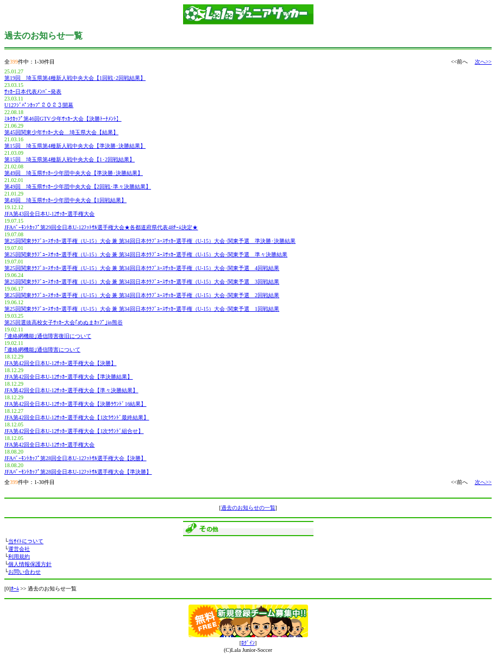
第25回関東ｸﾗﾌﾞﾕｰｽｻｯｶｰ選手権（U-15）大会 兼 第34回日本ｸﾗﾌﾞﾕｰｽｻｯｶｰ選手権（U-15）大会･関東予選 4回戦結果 (141, 268)
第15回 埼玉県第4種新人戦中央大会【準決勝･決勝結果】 (75, 146)
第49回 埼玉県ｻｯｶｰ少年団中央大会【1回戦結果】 (65, 200)
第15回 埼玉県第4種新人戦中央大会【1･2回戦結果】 (69, 159)
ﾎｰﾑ (15, 589)
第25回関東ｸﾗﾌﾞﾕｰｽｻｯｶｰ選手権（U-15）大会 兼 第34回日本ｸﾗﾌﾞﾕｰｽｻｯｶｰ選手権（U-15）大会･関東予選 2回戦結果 (141, 295)
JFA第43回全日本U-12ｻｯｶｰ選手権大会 (49, 214)
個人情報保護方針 (30, 564)
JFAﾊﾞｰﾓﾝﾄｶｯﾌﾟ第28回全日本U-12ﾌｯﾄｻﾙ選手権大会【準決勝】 (78, 472)
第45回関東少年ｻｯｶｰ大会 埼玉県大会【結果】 (61, 132)
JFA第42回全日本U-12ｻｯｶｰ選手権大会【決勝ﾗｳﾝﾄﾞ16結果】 (75, 404)
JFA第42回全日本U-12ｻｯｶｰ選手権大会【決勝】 (60, 363)
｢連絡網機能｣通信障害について (42, 350)
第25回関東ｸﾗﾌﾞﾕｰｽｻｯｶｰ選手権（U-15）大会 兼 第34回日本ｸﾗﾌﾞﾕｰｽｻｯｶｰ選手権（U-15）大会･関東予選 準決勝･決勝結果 (150, 241)
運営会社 (19, 549)
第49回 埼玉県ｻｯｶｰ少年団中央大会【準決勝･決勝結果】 (73, 173)
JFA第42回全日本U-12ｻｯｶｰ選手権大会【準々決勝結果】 (71, 390)
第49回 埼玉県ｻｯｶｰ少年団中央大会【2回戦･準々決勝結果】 (77, 187)
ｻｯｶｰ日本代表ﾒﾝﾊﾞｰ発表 (32, 92)
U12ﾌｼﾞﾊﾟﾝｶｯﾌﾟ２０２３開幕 (38, 105)
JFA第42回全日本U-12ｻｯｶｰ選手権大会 (49, 445)
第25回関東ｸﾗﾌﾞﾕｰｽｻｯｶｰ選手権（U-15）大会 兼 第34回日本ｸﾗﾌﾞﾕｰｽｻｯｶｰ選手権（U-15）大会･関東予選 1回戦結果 (141, 309)
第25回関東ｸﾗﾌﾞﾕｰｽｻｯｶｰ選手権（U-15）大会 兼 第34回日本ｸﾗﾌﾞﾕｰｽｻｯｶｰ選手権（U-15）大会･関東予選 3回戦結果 (141, 282)
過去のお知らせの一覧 (248, 508)
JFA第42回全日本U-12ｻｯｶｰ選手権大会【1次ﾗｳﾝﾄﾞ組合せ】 (73, 431)
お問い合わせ (24, 572)
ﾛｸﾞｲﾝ (248, 643)
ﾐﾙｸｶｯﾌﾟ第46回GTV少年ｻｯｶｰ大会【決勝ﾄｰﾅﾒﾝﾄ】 (63, 119)
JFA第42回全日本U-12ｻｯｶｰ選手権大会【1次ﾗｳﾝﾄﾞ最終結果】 (76, 417)
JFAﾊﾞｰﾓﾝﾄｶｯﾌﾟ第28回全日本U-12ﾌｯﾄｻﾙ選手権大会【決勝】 (75, 458)
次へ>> (483, 62)
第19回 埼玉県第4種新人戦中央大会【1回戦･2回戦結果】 (75, 78)
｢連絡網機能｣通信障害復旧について (47, 336)
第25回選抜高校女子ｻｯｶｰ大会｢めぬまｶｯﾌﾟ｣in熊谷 (63, 322)
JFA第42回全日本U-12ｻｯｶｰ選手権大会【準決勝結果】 (68, 377)
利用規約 (19, 557)
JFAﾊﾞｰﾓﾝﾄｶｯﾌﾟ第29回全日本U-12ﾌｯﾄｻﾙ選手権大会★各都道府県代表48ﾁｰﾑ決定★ (101, 227)
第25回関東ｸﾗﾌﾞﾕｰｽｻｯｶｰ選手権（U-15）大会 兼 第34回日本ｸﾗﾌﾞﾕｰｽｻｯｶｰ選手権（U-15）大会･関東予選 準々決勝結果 (145, 254)
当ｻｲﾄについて (25, 541)
